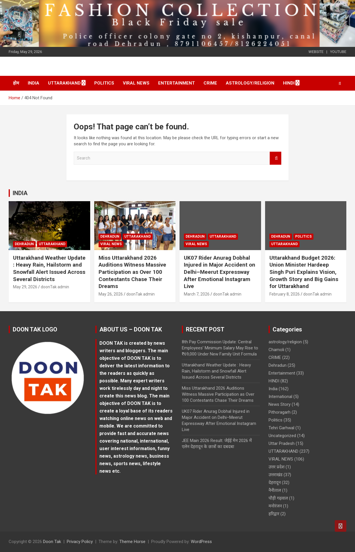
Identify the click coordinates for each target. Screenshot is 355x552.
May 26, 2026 (111, 294)
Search (275, 158)
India (33, 83)
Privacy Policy (80, 541)
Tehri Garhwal (281, 427)
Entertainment (176, 83)
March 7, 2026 (197, 294)
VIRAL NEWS (136, 83)
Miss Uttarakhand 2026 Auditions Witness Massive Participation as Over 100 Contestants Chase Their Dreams (132, 272)
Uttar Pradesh (282, 443)
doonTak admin (55, 287)
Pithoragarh (280, 412)
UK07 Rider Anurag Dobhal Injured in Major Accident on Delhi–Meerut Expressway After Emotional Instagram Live (219, 272)
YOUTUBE (338, 51)
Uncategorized (282, 435)
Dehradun (24, 244)
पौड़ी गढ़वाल (278, 498)
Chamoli (276, 349)
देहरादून (275, 482)
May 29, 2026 (25, 287)
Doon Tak (52, 541)
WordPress (201, 541)
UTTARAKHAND (64, 83)
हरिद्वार (274, 513)
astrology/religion (250, 83)
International (280, 396)
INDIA (20, 193)
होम (16, 83)
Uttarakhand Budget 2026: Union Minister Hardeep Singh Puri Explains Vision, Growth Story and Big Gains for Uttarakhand (303, 272)
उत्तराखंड (275, 474)
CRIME (210, 83)
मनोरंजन (275, 506)
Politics (104, 83)
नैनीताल (275, 490)
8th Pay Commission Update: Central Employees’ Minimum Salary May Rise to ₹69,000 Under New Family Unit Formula (220, 348)
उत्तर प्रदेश (276, 467)
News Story (280, 404)
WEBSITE (315, 51)
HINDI (289, 83)
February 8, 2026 (284, 294)
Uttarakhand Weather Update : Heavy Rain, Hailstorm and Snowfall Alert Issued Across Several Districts (49, 268)
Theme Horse (132, 541)
